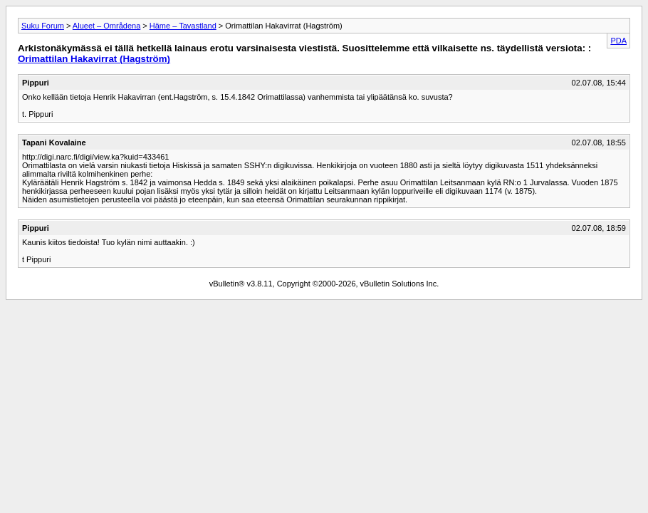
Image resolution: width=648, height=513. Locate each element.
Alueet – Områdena (106, 25)
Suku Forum (42, 25)
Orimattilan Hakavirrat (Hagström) (94, 58)
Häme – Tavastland (183, 25)
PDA (618, 40)
